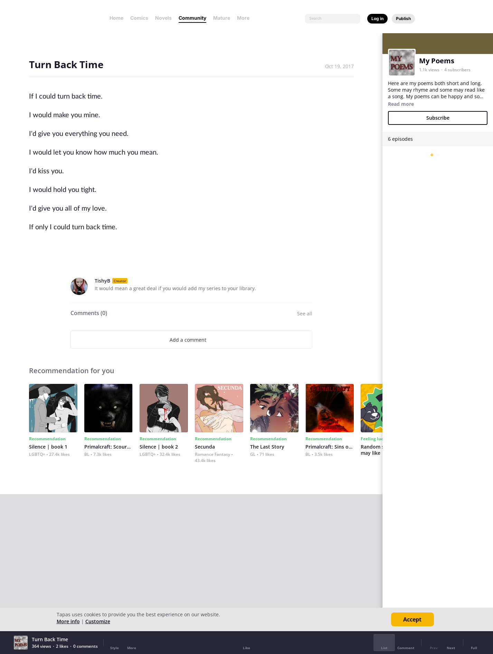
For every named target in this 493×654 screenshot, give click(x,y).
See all (304, 313)
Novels (163, 18)
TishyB (102, 281)
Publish (403, 18)
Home (116, 18)
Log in (377, 18)
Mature (221, 18)
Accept (412, 619)
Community (192, 18)
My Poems (436, 60)
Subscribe (437, 117)
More (245, 18)
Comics (139, 18)
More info (68, 621)
